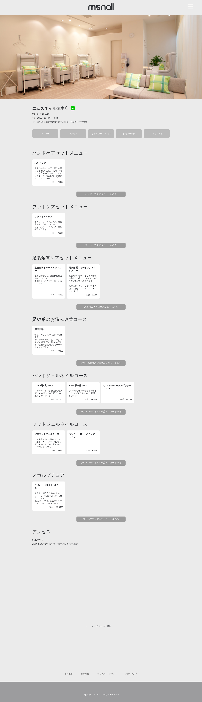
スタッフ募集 (157, 133)
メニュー (45, 133)
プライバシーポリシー (107, 674)
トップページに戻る (101, 626)
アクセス (73, 133)
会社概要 (69, 674)
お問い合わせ (129, 133)
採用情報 (85, 674)
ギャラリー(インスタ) (100, 133)
